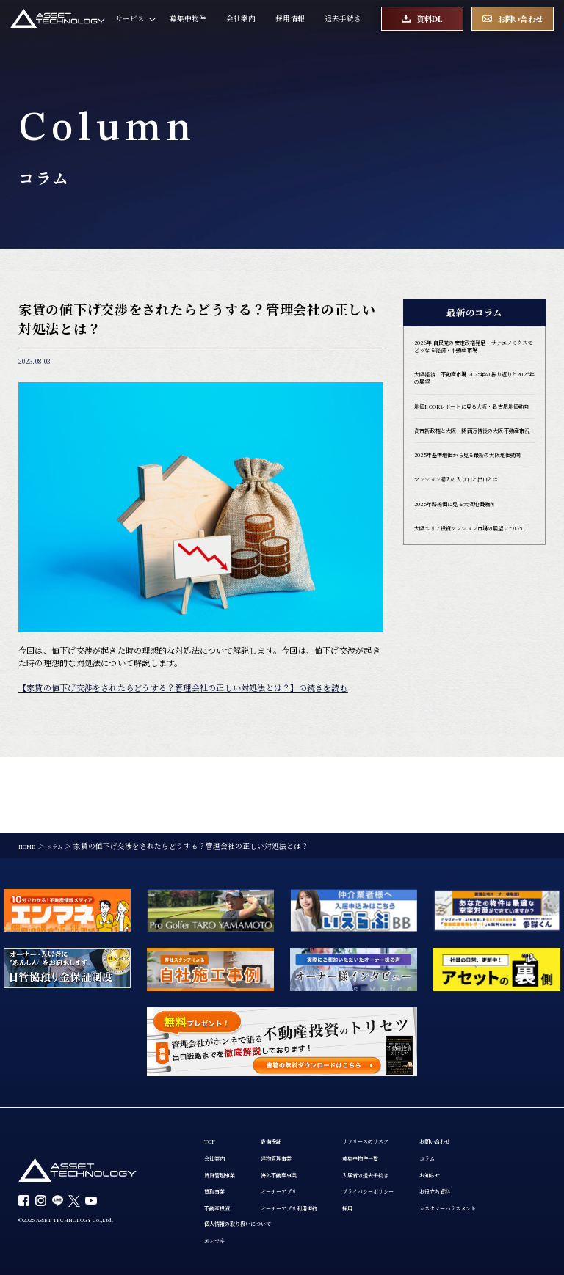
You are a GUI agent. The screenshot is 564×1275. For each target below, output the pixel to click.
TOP (212, 1067)
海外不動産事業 (299, 1105)
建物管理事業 (296, 1086)
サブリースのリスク (413, 1067)
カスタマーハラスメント (244, 1239)
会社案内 (241, 26)
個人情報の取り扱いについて (358, 1162)
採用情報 (290, 26)
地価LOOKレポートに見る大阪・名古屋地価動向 (472, 433)
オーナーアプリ (299, 1125)
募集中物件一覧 (405, 1086)
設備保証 (288, 1067)
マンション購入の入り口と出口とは (474, 539)
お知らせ (219, 1200)
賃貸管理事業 (226, 1105)
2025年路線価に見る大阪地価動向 (471, 566)
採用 (387, 1144)
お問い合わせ (226, 1162)
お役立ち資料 (226, 1220)
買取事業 (219, 1125)
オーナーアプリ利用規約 (314, 1144)
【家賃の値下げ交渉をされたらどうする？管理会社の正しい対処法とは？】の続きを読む (183, 687)
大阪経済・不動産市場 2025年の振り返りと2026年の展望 (472, 396)
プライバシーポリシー (416, 1125)
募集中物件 (188, 26)
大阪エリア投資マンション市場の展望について (474, 599)
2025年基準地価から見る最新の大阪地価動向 (471, 508)
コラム (215, 1181)
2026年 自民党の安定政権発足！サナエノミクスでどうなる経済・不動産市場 (474, 354)
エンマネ (325, 1181)
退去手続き (343, 26)
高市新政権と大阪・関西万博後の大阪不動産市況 (474, 471)
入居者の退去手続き (413, 1105)
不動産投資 (222, 1144)
